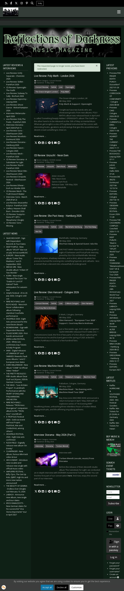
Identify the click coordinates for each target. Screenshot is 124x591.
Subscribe (113, 503)
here (70, 475)
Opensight (70, 87)
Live (60, 87)
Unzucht (50, 166)
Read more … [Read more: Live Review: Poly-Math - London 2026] (40, 136)
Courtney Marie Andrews (45, 308)
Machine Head (89, 377)
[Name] (113, 492)
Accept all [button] (47, 587)
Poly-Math (65, 92)
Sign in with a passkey (114, 546)
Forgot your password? (115, 564)
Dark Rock (61, 166)
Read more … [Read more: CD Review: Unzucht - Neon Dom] (40, 196)
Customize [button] (76, 587)
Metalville (72, 166)
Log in (113, 557)
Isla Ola (38, 231)
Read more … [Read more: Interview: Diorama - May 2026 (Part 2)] (40, 484)
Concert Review (41, 87)
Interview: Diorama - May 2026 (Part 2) (54, 434)
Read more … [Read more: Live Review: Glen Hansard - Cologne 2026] (40, 347)
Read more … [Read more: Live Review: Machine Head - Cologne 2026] (40, 415)
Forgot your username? (115, 570)
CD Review (39, 166)
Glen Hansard (87, 303)
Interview (39, 446)
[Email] (113, 497)
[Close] (96, 65)
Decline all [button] (61, 587)
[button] (36, 143)
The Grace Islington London (46, 92)
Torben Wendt (62, 446)
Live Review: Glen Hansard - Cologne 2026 (56, 292)
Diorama (49, 446)
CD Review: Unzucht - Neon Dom (51, 155)
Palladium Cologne (73, 377)
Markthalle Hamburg (74, 227)
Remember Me (114, 533)
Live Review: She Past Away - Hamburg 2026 (58, 215)
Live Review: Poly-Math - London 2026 (54, 76)
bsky (40, 3)
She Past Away (90, 227)
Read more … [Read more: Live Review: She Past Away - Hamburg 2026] (40, 273)
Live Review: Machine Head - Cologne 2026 (57, 366)
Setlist (53, 87)
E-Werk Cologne (72, 303)
